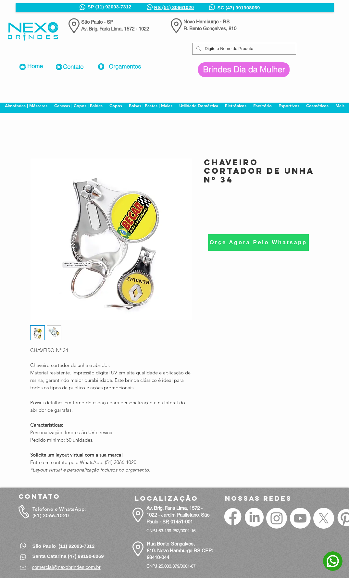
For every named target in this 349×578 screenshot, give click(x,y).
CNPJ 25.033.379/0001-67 (170, 566)
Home (35, 66)
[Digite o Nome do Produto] (243, 48)
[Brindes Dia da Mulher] (244, 69)
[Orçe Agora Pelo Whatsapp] (258, 242)
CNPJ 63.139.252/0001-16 (170, 530)
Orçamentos (125, 66)
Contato (73, 66)
